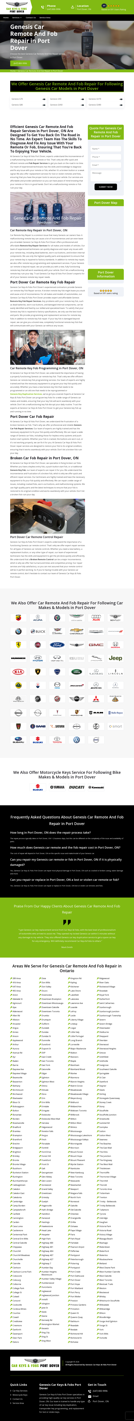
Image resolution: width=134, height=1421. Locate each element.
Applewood (18, 1040)
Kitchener (74, 986)
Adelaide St (18, 999)
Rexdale (73, 1329)
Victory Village (105, 1234)
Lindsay (73, 1023)
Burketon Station (20, 1172)
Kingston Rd (75, 978)
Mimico (73, 1127)
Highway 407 (47, 1255)
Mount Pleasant (77, 1160)
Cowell (16, 1317)
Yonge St (103, 1325)
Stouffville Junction (107, 1114)
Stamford (103, 1081)
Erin (43, 1098)
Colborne (17, 1284)
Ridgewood (104, 978)
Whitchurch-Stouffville (109, 1300)
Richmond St (76, 1338)
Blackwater (18, 1098)
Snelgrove (104, 1065)
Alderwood (17, 1011)
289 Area (17, 978)
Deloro (16, 1342)
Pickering (74, 1263)
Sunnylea (103, 1127)
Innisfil (45, 1299)
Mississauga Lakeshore (81, 1135)
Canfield (16, 1214)
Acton (15, 995)
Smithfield (103, 1057)
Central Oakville (20, 1242)
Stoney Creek (105, 1102)
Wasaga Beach (106, 1238)
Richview (74, 1342)
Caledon (16, 1189)
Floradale (46, 1143)
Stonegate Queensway (109, 1098)
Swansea (103, 1139)
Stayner (102, 1085)
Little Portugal (77, 1036)
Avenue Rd (17, 1052)
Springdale (104, 1073)
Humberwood (48, 1283)
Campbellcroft (19, 1209)
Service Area (44, 17)
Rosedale (103, 990)
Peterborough (77, 1259)
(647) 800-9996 (20, 63)
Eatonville (46, 1069)
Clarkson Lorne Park (22, 1271)
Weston (102, 1288)
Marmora (74, 1077)
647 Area (17, 986)
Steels (102, 1090)
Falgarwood (47, 1127)
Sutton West (105, 1135)
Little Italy (74, 1032)
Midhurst (74, 1102)
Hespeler (46, 1234)
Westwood (104, 1292)
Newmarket (75, 1185)
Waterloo (103, 1255)
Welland (103, 1263)
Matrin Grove (76, 1085)
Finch (44, 1139)
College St (17, 1292)
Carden (16, 1222)
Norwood (74, 1201)
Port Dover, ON (101, 1401)
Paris (72, 1234)
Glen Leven (47, 1181)
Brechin (16, 1143)
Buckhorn (17, 1168)
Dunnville (46, 1040)
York (101, 1329)
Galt (43, 1168)
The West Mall (105, 1164)
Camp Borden (19, 1205)
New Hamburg (77, 1172)
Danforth (17, 1329)
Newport (74, 1189)
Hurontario (47, 1287)
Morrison (74, 1147)
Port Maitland (76, 1288)
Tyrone (102, 1214)
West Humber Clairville (109, 1271)
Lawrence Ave (76, 1003)
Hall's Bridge (47, 1209)
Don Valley (46, 986)
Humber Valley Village (51, 1278)
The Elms (103, 1152)
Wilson (102, 1313)
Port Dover (75, 1280)
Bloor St (16, 1102)
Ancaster (17, 1023)
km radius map (105, 235)
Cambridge (18, 1201)
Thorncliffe (104, 1172)
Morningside (76, 1143)
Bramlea (16, 1131)
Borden (16, 1119)
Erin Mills (46, 1102)
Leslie (73, 1015)
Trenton (103, 1197)
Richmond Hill (76, 1333)
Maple (73, 1061)
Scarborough (105, 1007)
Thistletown (104, 1168)
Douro (44, 990)
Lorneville (74, 1044)
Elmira (44, 1085)
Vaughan (103, 1222)
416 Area (17, 982)
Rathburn (74, 1321)
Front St (45, 1164)
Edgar (44, 1073)
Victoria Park (105, 1226)
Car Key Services (20, 1390)
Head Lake (46, 1230)
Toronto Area (105, 1189)
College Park (18, 1288)
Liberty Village (76, 1019)
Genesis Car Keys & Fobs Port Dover (101, 1365)
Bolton (16, 1110)
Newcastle (75, 1181)
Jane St (45, 1307)
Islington (46, 1303)
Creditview (17, 1321)
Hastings (46, 1222)
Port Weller (75, 1296)
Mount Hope (76, 1156)
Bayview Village (20, 1073)
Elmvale (45, 1090)
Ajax (14, 1007)
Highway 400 (47, 1242)
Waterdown (104, 1247)
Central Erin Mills (20, 1238)
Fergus (45, 1135)
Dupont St (46, 1048)
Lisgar (73, 1028)
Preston (74, 1300)
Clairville (16, 1263)
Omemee (74, 1214)
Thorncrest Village (107, 1176)
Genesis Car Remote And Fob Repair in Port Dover (40, 71)
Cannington (18, 1218)
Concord (16, 1300)
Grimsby (45, 1197)
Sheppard (103, 1036)
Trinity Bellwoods (107, 1205)
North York (75, 1197)
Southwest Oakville (108, 1069)
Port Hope (75, 1284)
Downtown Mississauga (52, 1003)
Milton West (75, 1123)
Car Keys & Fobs (17, 10)
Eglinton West (48, 1081)
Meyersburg (76, 1098)
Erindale (45, 1106)
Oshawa (74, 1226)
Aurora (16, 1048)
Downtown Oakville (50, 1007)
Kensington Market (50, 1324)
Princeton (74, 1309)
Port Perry (75, 1292)
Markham (74, 1065)
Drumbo (45, 1015)
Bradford (17, 1127)
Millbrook (74, 1114)
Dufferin (45, 1023)
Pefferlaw (74, 1251)
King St (45, 1336)
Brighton (17, 1152)
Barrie (15, 1065)
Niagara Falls (76, 1193)
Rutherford (104, 999)
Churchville (18, 1259)
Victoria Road (105, 1230)
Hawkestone (47, 1226)
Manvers (74, 1057)
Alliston (16, 1019)
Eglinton (45, 1077)
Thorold (103, 1185)
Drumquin (46, 1019)
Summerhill (104, 1123)
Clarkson (17, 1267)
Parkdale (74, 1242)
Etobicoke (46, 1114)
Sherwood (104, 1044)
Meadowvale (76, 1090)
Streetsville (104, 1119)
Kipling (73, 982)
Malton (73, 1052)
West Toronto (105, 1280)
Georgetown (47, 1172)
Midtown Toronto (78, 1110)
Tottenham (104, 1193)
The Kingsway (105, 1160)
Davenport (17, 1333)
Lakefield (74, 995)
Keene (44, 1316)
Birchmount (18, 1090)
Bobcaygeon (18, 1106)
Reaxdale (74, 1325)
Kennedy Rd (47, 1320)
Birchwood (17, 1094)
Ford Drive (46, 1152)
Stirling (102, 1094)
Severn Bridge (105, 1023)
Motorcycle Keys (20, 1395)
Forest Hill (46, 1156)
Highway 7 (46, 1263)
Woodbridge (105, 1317)
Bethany (16, 1085)
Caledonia (17, 1197)
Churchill (17, 1251)
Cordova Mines (19, 1309)
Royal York (104, 995)
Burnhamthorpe (20, 1181)
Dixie (44, 978)
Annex (15, 1032)
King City (46, 1332)
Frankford (46, 1160)
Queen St (74, 1313)
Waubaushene (106, 1259)
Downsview (47, 995)
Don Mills (46, 982)
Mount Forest (76, 1152)
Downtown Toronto (51, 1011)
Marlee (73, 1073)
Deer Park (17, 1338)
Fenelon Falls (47, 1131)
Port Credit (75, 1271)
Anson (15, 1036)
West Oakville (105, 1276)
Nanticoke (75, 1168)
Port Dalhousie (77, 1276)
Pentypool (75, 1255)
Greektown (47, 1193)
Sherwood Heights (107, 1048)
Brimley (16, 1156)
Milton (73, 1119)
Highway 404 (47, 1251)
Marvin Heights (77, 1081)
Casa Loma (18, 1226)
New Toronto (76, 1176)
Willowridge (104, 1309)
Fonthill (45, 1147)
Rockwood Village (107, 986)
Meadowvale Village (79, 1094)
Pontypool (75, 1267)
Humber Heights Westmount (49, 1273)
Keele (44, 1312)
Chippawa (17, 1247)
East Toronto (48, 1061)
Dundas (45, 1032)
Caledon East (18, 1193)
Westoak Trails (106, 1284)
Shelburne (104, 1032)
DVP (43, 1052)
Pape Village (76, 1230)
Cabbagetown (19, 1185)
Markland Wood (77, 1069)
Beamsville (17, 1077)
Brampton (17, 1135)
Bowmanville (18, 1123)
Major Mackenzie (78, 1048)
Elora (44, 1094)
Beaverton (17, 1081)
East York (46, 1065)
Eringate (45, 1110)
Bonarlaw (17, 1114)
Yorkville (103, 1338)
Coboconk (17, 1276)
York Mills (103, 1333)
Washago (103, 1242)
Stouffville (103, 1110)
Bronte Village (19, 1164)
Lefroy (73, 1011)
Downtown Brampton (51, 999)
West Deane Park (107, 1267)
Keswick (45, 1328)
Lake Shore (75, 990)
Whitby (102, 1296)
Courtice (16, 1313)
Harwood (46, 1218)
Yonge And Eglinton (108, 1321)
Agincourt (17, 1003)
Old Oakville (75, 1209)
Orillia (73, 1222)
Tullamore (104, 1209)
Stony (102, 1106)
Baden (15, 1061)
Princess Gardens (78, 1304)
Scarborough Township (110, 1015)
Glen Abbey (47, 1176)
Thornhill (103, 1181)
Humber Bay (47, 1267)
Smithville (103, 1061)
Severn (102, 1019)
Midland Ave (75, 1106)
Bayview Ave (18, 1069)
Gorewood (46, 1185)
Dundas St (46, 1036)
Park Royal (75, 1238)
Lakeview (74, 999)
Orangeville (75, 1218)
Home (6, 17)
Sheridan (103, 1040)
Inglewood (46, 1291)
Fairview (45, 1123)
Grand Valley (47, 1189)
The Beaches (105, 1143)
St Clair (102, 1077)
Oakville (74, 1205)
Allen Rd (16, 1015)
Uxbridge (103, 1218)
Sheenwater (104, 1028)
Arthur (16, 1044)
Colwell (16, 1296)
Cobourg (17, 1280)
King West (46, 1340)
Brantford (17, 1139)
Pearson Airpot (77, 1247)
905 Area (17, 990)
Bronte (16, 1160)
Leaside (73, 1007)
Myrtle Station (76, 1164)
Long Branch (76, 1040)
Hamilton (46, 1214)
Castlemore (18, 1230)
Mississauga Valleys (79, 1139)
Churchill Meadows (21, 1255)
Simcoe (102, 1052)
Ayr (14, 1057)
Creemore (17, 1325)
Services (16, 17)
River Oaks (104, 982)
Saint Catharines (106, 1003)
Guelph (45, 1201)
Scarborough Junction (109, 1011)
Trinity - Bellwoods (107, 1201)
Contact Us (31, 17)
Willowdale (104, 1304)
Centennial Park (20, 1234)
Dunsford (46, 1044)
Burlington (18, 1176)
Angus (15, 1028)
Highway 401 (47, 1247)
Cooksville (17, 1304)
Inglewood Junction (50, 1295)
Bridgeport (18, 1147)
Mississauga (76, 1131)
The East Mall (105, 1147)
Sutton (102, 1131)
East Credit (46, 1057)
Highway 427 (47, 1259)
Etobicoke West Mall (51, 1119)
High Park (46, 1238)
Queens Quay (76, 1317)
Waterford (104, 1251)
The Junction (105, 1156)
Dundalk (45, 1028)
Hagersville (47, 1205)
